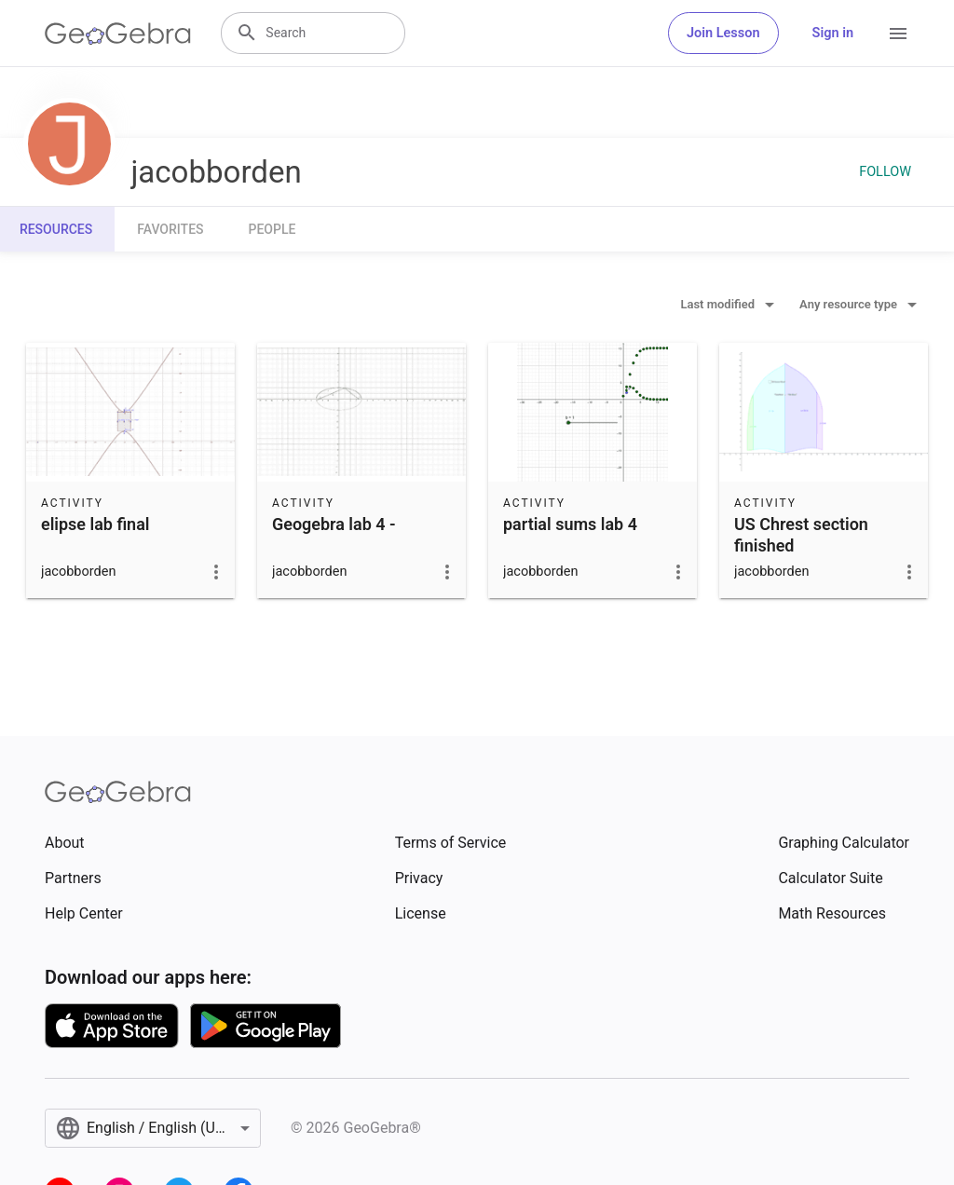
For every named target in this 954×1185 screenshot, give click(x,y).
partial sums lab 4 (570, 524)
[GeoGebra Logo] (118, 33)
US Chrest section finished (801, 534)
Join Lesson (723, 33)
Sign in (832, 33)
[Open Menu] (898, 33)
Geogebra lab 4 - (334, 524)
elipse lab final (95, 524)
